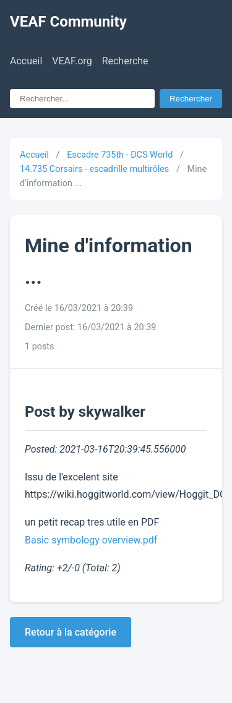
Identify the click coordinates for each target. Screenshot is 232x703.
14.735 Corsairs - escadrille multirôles (94, 169)
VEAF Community (68, 21)
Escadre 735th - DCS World (120, 155)
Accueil (26, 61)
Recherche (125, 61)
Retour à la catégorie (70, 632)
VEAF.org (72, 61)
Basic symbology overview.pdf (91, 540)
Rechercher (191, 98)
